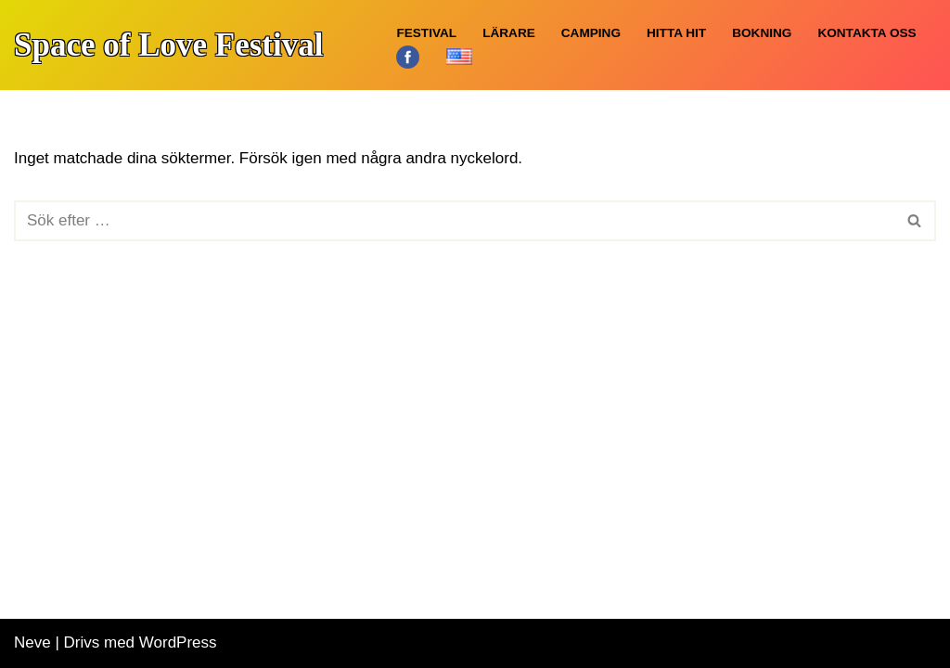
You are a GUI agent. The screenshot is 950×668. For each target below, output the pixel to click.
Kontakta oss (866, 33)
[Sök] (454, 220)
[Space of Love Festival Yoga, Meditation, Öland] (168, 43)
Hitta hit (676, 33)
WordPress (178, 642)
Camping (591, 33)
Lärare (508, 33)
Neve (32, 642)
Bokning (761, 33)
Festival (426, 33)
